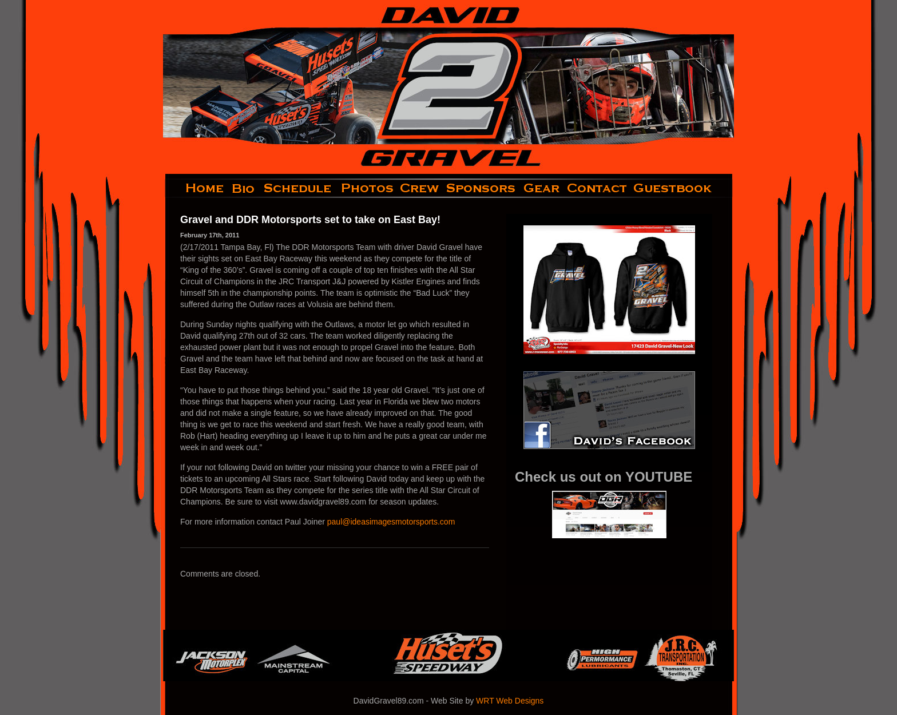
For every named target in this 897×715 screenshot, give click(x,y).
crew (420, 188)
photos (366, 188)
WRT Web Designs (509, 700)
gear (542, 188)
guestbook (682, 188)
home (195, 188)
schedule (298, 188)
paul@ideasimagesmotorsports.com (391, 521)
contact (597, 188)
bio (244, 188)
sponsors (481, 188)
